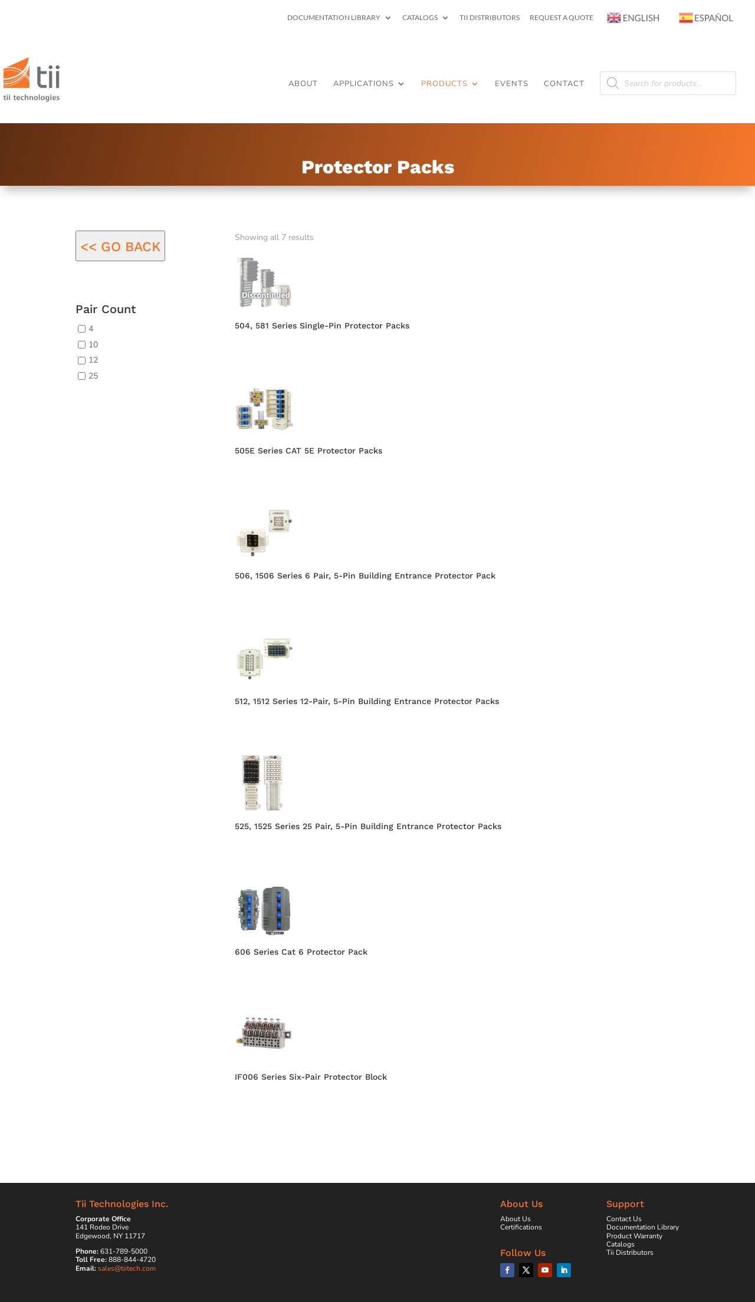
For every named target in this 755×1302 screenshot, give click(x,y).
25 (93, 376)
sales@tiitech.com (127, 1268)
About (303, 84)
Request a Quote (561, 18)
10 (93, 344)
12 (93, 360)
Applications (363, 84)
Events (511, 84)
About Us (515, 1219)
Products (444, 84)
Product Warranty (634, 1236)
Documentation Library (333, 18)
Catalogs (420, 18)
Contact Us (624, 1219)
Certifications (521, 1227)
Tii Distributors (489, 18)
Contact (564, 84)
